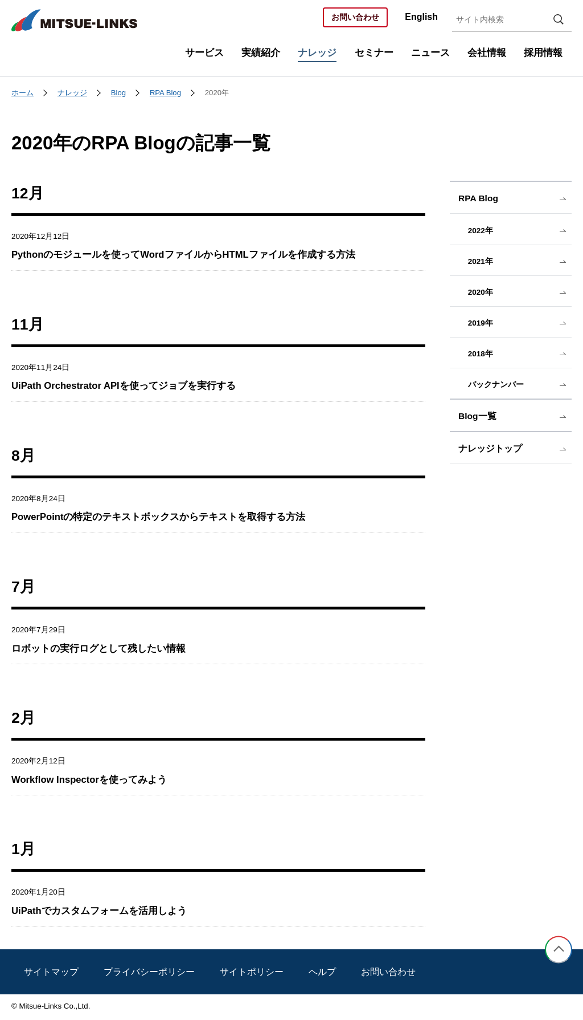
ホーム (22, 92)
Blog (118, 92)
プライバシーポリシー (149, 972)
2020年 (217, 92)
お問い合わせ (355, 17)
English (421, 17)
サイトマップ (51, 972)
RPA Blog (165, 92)
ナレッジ (72, 92)
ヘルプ (322, 972)
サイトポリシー (252, 972)
